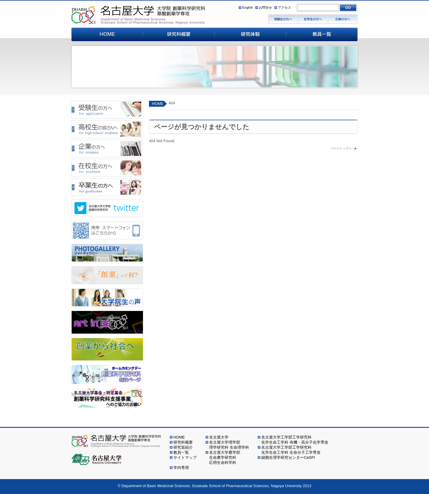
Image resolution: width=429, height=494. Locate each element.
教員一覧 (181, 452)
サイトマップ (185, 457)
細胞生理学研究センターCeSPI (288, 457)
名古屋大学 (219, 437)
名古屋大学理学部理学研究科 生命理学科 (229, 445)
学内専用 (181, 467)
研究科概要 (183, 442)
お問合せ (265, 7)
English (247, 7)
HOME (157, 103)
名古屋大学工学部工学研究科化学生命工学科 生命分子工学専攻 (291, 450)
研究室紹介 (183, 447)
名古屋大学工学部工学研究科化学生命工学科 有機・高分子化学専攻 (294, 440)
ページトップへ (341, 148)
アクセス (284, 7)
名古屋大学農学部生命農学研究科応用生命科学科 (224, 457)
